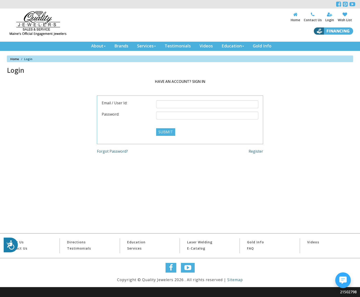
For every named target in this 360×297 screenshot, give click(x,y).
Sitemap (235, 279)
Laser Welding (199, 242)
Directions (76, 242)
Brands (121, 46)
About (98, 46)
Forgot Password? (112, 151)
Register (256, 151)
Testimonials (178, 46)
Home (14, 59)
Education (233, 46)
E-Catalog (196, 248)
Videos (206, 46)
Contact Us (17, 248)
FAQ (250, 248)
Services (146, 46)
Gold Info (262, 46)
